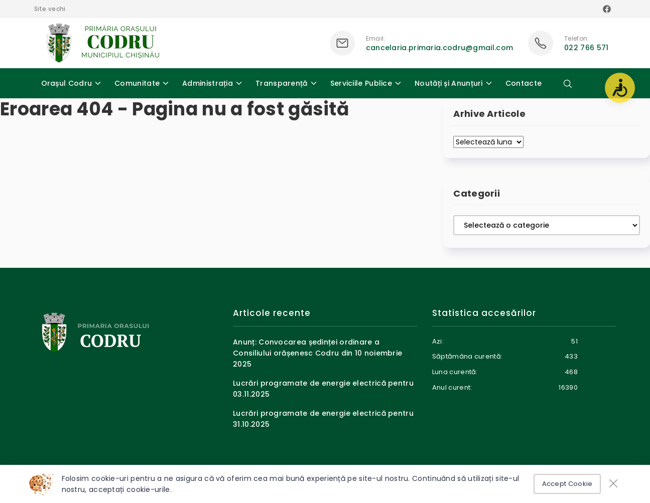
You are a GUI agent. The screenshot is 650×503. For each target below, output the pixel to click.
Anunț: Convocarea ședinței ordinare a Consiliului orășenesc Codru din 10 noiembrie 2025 (317, 353)
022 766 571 (586, 47)
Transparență (281, 83)
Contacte (523, 83)
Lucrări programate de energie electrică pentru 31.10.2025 (323, 418)
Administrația (207, 83)
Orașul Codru (66, 83)
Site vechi (50, 9)
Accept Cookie (567, 483)
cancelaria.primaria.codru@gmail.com (439, 47)
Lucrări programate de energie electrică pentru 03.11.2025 (323, 388)
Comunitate (137, 83)
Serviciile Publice (361, 83)
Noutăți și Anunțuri (449, 83)
